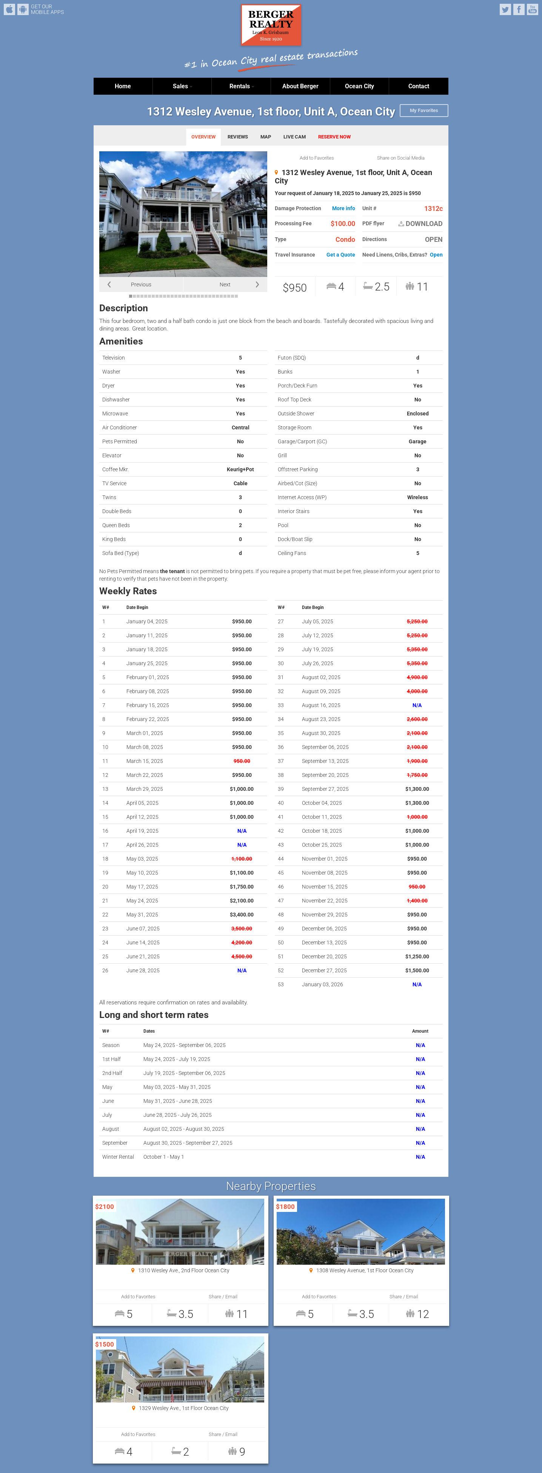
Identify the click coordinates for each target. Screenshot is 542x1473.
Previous (141, 284)
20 (202, 296)
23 (213, 296)
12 (172, 296)
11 (168, 296)
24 (217, 296)
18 (194, 296)
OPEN (434, 239)
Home (123, 86)
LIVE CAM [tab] (294, 137)
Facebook (519, 9)
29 (236, 296)
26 (224, 296)
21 (206, 296)
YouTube (532, 9)
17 (190, 296)
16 (187, 296)
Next (225, 284)
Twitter (505, 9)
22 (209, 296)
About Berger (300, 86)
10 (164, 296)
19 (198, 296)
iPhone (9, 9)
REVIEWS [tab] (238, 137)
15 (183, 296)
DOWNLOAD (420, 224)
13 (175, 296)
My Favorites (424, 110)
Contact (418, 86)
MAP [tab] (265, 137)
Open (436, 255)
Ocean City (359, 86)
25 (221, 296)
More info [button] (343, 208)
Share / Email (177, 1296)
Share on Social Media (401, 158)
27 (228, 296)
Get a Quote (340, 255)
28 (232, 296)
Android (23, 9)
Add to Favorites (317, 158)
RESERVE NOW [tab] (334, 137)
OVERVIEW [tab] (203, 137)
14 (179, 296)
